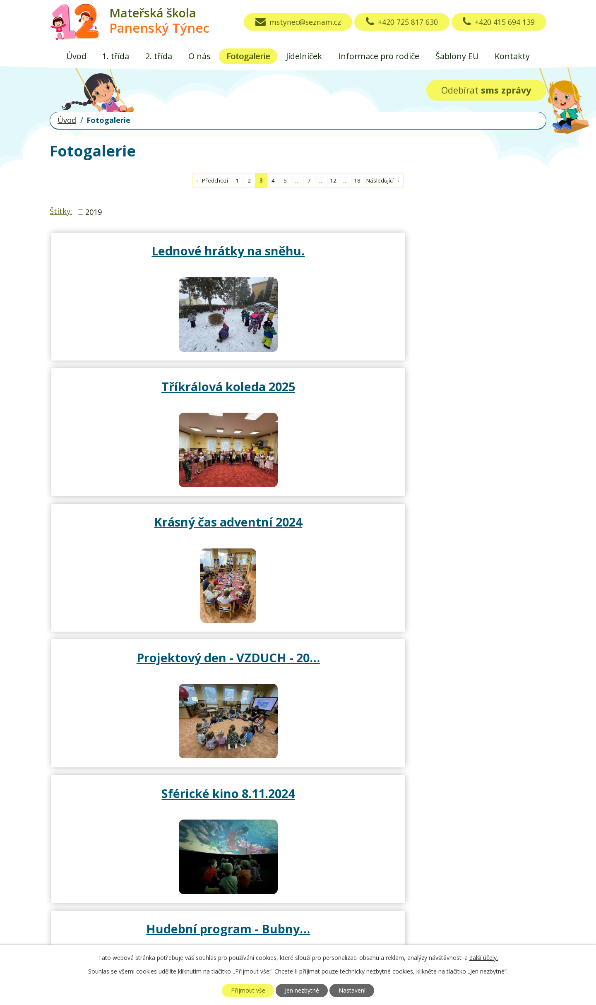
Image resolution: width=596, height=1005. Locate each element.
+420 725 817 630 (398, 22)
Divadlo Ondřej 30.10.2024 (132, 536)
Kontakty (512, 56)
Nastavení (353, 990)
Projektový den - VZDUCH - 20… (132, 397)
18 (357, 180)
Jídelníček (304, 56)
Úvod (76, 56)
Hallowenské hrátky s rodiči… (298, 536)
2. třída (158, 56)
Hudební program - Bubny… (463, 397)
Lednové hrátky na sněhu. (132, 258)
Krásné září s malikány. (135, 668)
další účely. (483, 958)
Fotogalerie (248, 56)
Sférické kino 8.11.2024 (298, 390)
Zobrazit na (405, 883)
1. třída (115, 56)
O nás (199, 56)
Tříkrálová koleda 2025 (298, 250)
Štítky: (61, 211)
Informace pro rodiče (378, 56)
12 (333, 180)
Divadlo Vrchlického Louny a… (464, 536)
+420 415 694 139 (497, 22)
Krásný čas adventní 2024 (463, 258)
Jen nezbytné (302, 990)
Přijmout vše (246, 990)
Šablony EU (457, 56)
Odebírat (486, 90)
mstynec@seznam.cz (291, 22)
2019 (93, 212)
